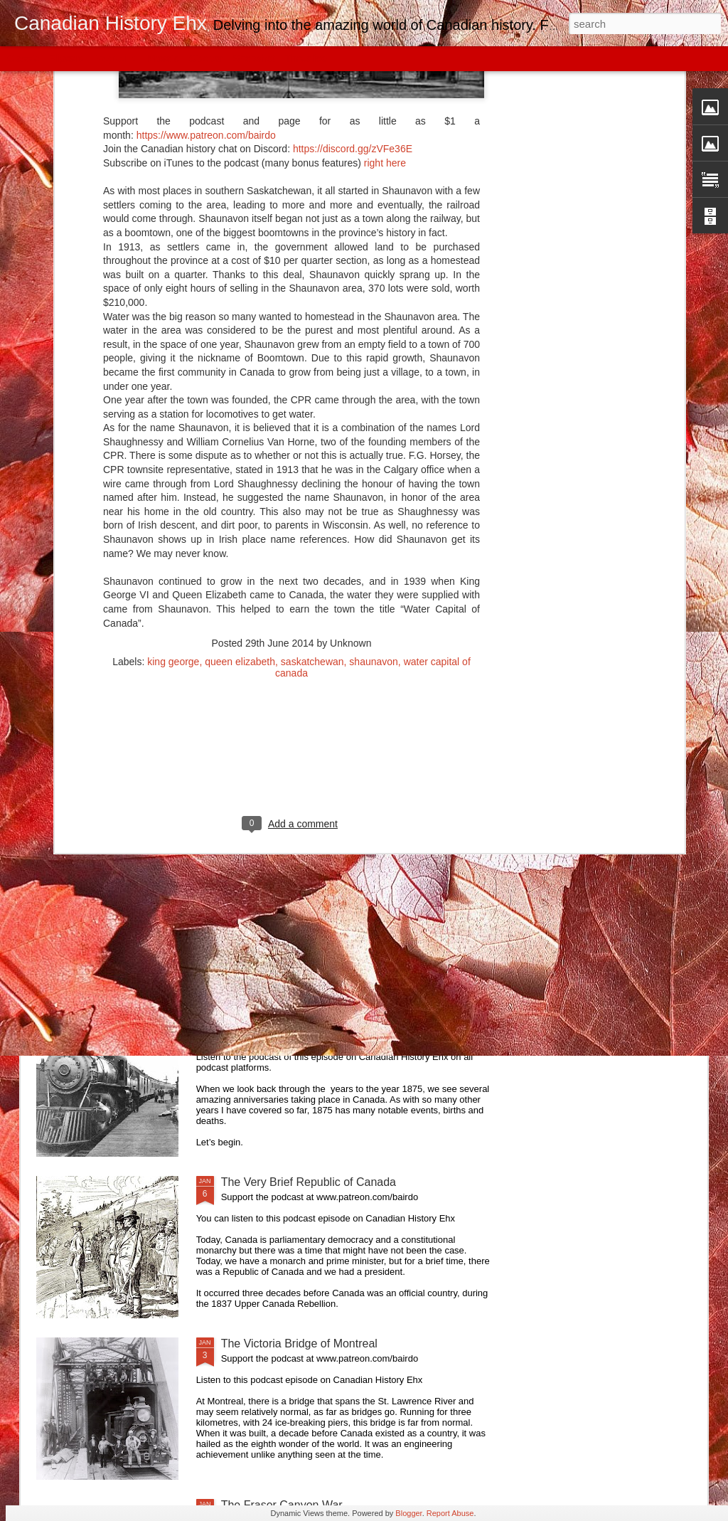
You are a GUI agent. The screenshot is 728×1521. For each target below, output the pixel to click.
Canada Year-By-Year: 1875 (292, 1020)
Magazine (116, 58)
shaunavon (373, 437)
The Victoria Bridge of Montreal (299, 1343)
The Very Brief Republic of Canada (308, 1182)
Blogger (408, 1513)
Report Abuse (450, 1513)
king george (173, 437)
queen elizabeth (240, 437)
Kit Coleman (252, 697)
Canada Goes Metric (273, 859)
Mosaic (162, 58)
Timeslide (306, 58)
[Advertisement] (291, 540)
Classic (23, 58)
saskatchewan (312, 437)
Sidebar (206, 58)
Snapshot (254, 58)
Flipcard (67, 58)
